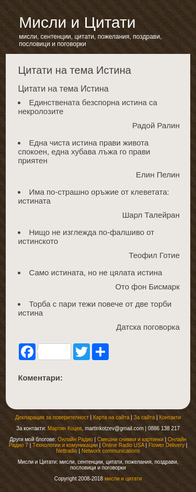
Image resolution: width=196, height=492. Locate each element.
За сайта (144, 417)
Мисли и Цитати (77, 22)
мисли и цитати (123, 479)
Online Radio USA (123, 445)
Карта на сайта (111, 417)
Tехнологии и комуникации (65, 445)
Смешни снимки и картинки (130, 439)
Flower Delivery (166, 445)
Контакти (170, 417)
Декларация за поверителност (52, 417)
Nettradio (66, 451)
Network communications (111, 451)
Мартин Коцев (65, 428)
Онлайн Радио (75, 439)
